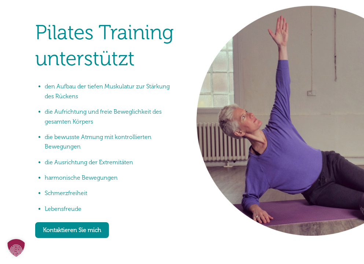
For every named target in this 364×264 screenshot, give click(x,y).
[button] (16, 248)
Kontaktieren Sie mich (72, 230)
